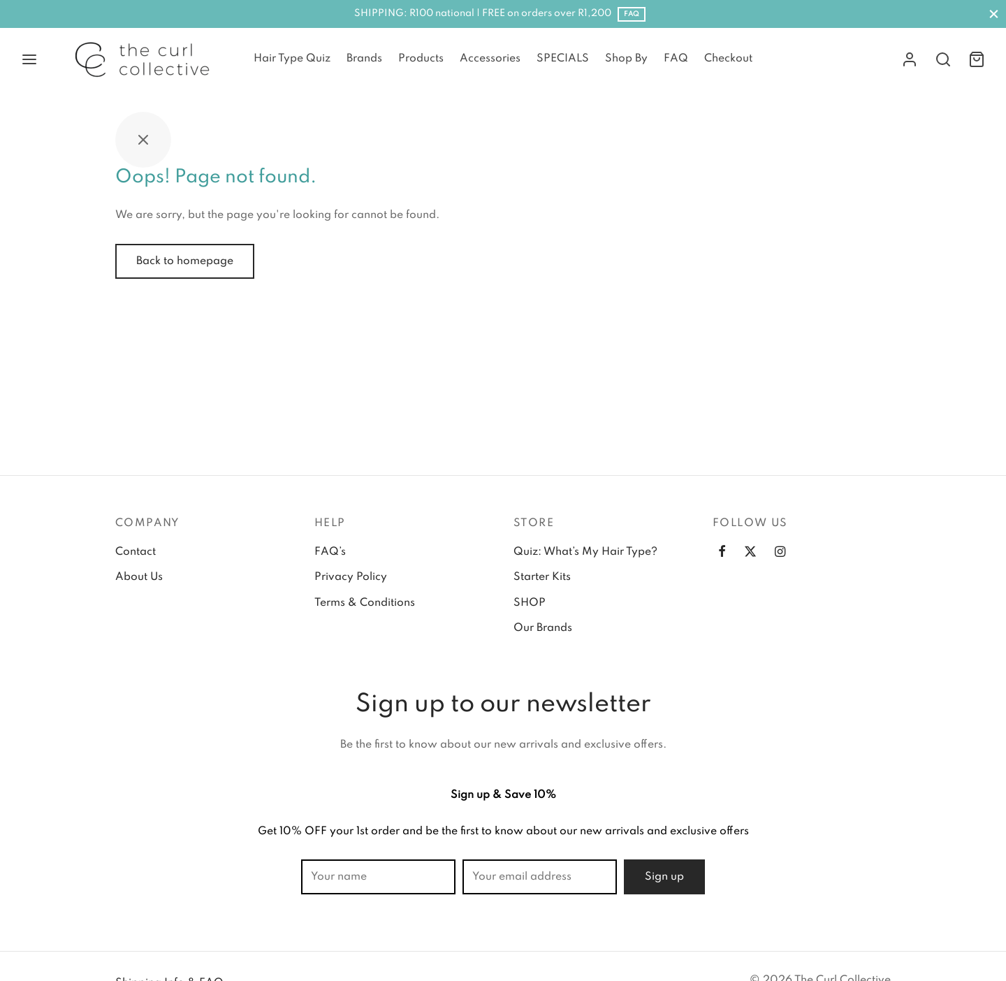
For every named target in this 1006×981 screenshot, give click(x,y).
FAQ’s (330, 552)
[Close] (994, 13)
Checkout (728, 58)
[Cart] (976, 59)
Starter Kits (542, 577)
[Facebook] (722, 553)
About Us (139, 577)
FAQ (631, 13)
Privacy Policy (350, 577)
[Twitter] (750, 553)
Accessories (490, 58)
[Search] (943, 59)
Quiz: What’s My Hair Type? (585, 552)
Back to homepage (184, 261)
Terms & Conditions (364, 603)
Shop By (626, 58)
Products (421, 58)
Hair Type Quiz (292, 58)
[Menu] (29, 59)
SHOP (529, 603)
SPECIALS (563, 58)
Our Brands (542, 628)
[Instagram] (780, 553)
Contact (135, 552)
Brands (364, 58)
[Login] (909, 59)
